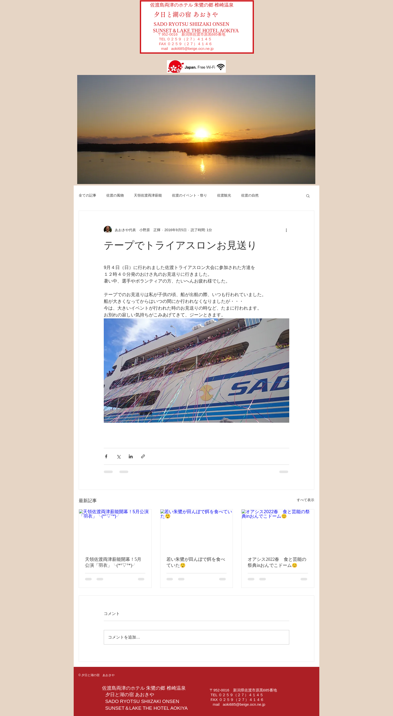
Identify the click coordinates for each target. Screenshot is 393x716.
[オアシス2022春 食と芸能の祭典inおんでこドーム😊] (278, 529)
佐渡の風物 (115, 195)
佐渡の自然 (250, 195)
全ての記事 (87, 195)
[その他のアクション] (286, 230)
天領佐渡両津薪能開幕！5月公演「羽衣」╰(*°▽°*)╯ (113, 562)
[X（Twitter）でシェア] (118, 456)
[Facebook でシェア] (106, 456)
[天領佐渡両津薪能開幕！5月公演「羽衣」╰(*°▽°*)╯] (115, 529)
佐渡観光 (224, 195)
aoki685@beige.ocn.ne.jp (192, 48)
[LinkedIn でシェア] (130, 456)
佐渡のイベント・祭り (189, 195)
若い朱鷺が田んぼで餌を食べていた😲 (195, 562)
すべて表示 (305, 500)
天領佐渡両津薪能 (148, 195)
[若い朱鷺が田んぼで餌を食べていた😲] (196, 529)
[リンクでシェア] (143, 456)
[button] (196, 129)
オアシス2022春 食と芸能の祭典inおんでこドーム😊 (277, 562)
